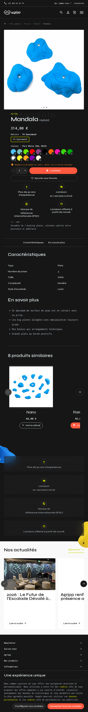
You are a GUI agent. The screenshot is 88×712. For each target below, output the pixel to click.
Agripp (14, 113)
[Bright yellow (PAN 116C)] (19, 158)
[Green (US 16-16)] (70, 151)
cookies (64, 687)
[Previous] (8, 392)
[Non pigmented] (38, 158)
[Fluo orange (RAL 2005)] (51, 151)
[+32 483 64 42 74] (13, 3)
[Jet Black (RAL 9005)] (44, 151)
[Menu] (81, 12)
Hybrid (37, 24)
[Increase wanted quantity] (25, 170)
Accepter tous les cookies (66, 706)
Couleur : (29, 146)
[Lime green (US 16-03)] (26, 151)
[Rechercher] (61, 12)
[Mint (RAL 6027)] (19, 151)
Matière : (23, 134)
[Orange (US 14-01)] (26, 158)
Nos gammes (15, 24)
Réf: (13, 222)
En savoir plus (56, 242)
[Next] (79, 392)
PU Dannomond (20, 139)
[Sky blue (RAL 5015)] (13, 151)
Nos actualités (20, 550)
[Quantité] (19, 170)
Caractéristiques (33, 242)
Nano (31, 412)
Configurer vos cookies (29, 706)
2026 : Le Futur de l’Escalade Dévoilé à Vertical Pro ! (27, 597)
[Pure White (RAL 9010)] (13, 158)
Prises (27, 24)
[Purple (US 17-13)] (32, 158)
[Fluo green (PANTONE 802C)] (63, 151)
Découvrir (74, 549)
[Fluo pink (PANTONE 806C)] (57, 151)
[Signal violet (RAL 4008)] (38, 151)
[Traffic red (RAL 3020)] (32, 151)
